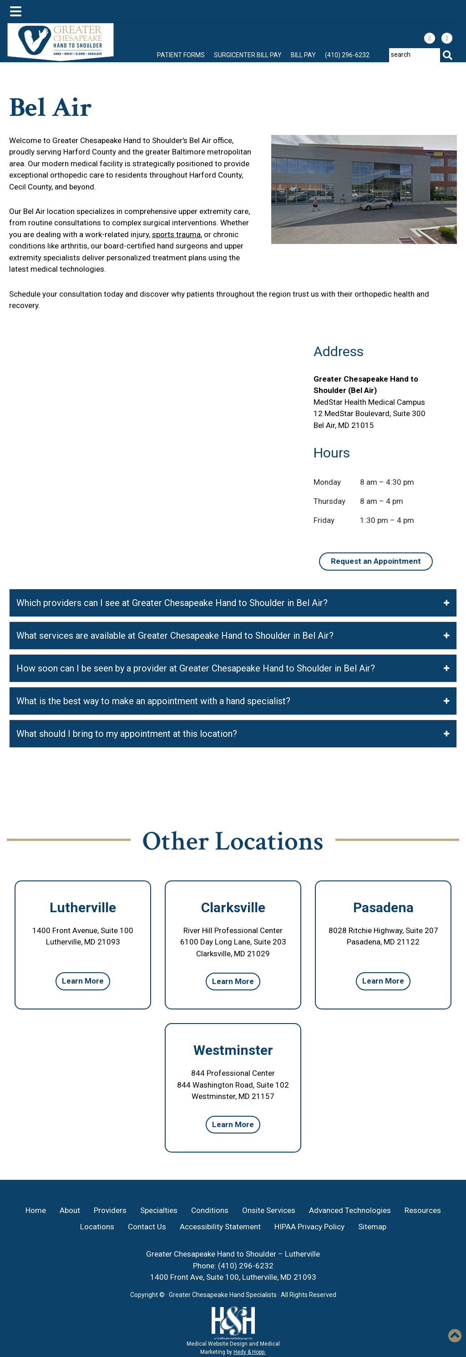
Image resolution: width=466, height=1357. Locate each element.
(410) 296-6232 (347, 55)
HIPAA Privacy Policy (309, 1226)
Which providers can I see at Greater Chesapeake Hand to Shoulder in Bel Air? (233, 603)
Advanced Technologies (350, 1210)
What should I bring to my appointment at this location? (233, 734)
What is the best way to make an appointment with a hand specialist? (233, 701)
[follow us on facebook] (429, 38)
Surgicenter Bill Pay (248, 55)
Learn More (83, 980)
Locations (97, 1226)
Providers (110, 1210)
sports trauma (176, 234)
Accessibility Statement (220, 1226)
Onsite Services (268, 1210)
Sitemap (372, 1226)
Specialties (158, 1210)
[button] (454, 1335)
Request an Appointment (376, 561)
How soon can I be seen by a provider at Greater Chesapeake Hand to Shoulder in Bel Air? (233, 668)
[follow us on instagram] (446, 38)
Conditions (209, 1210)
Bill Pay (303, 55)
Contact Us (147, 1226)
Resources (423, 1210)
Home (35, 1210)
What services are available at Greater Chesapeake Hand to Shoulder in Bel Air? (233, 635)
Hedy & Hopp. (249, 1352)
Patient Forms (181, 55)
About (70, 1210)
